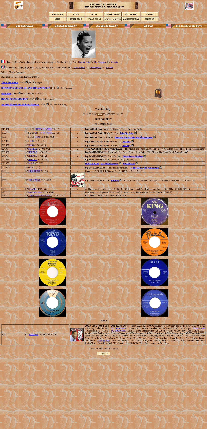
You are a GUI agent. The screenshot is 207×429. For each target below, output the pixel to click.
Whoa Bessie (129, 163)
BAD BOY (6, 93)
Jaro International (40, 195)
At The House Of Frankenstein (20, 104)
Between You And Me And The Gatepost (25, 88)
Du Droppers (100, 62)
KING (32, 141)
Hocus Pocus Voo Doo (14, 99)
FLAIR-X (32, 149)
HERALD (32, 152)
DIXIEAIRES (199, 328)
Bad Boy (126, 141)
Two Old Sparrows (109, 163)
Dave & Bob (83, 62)
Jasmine (33, 334)
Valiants (114, 62)
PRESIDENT (34, 171)
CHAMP (32, 189)
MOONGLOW (35, 192)
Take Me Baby (9, 82)
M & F (31, 163)
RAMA (38, 137)
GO (29, 167)
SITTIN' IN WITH (43, 129)
